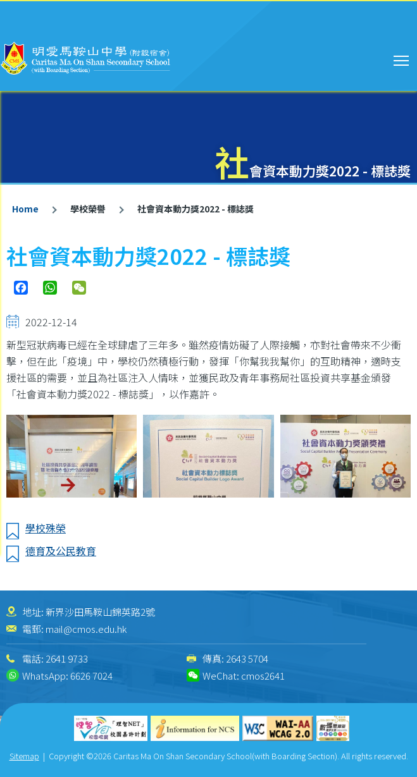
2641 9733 (67, 658)
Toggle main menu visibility (402, 58)
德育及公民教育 (60, 550)
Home (25, 208)
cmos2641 (263, 675)
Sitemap (24, 756)
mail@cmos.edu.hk (86, 628)
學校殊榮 (45, 527)
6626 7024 (91, 675)
